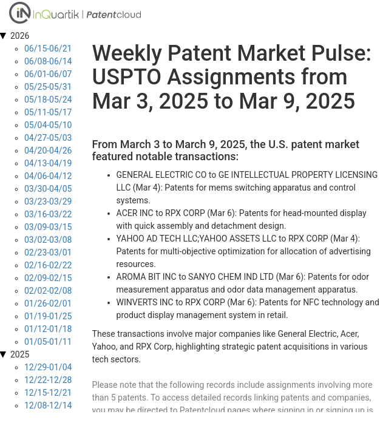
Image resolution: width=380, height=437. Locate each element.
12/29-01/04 (48, 367)
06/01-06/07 (48, 74)
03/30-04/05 (48, 189)
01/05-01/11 (48, 342)
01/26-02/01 (48, 303)
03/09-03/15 (48, 227)
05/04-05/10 (48, 125)
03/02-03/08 (48, 240)
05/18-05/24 (48, 99)
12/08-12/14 (48, 405)
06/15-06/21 (48, 48)
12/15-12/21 (48, 393)
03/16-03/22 (48, 214)
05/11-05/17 (48, 112)
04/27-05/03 (48, 138)
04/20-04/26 (48, 150)
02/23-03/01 (48, 252)
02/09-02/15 (48, 278)
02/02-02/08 (48, 291)
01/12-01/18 (48, 329)
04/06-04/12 (48, 176)
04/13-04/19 (48, 163)
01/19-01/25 (48, 316)
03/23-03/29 (48, 201)
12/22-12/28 (48, 380)
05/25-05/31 (48, 87)
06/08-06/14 (48, 61)
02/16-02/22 (48, 265)
